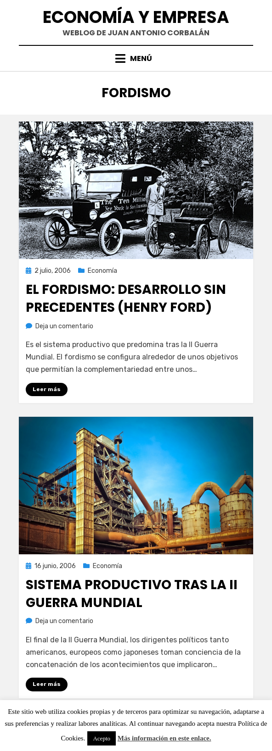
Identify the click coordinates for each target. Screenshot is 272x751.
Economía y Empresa (136, 17)
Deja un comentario (64, 326)
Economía (102, 271)
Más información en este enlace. (164, 738)
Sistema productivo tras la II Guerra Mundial (132, 594)
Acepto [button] (101, 738)
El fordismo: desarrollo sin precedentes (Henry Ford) (126, 298)
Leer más (47, 389)
